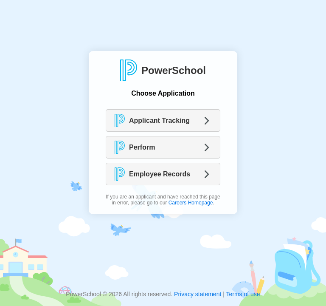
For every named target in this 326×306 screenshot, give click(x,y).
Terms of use (243, 294)
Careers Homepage (191, 203)
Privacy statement (197, 294)
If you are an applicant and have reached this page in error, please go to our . (163, 200)
